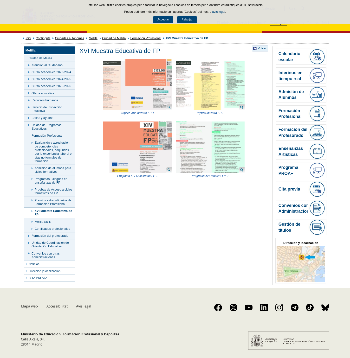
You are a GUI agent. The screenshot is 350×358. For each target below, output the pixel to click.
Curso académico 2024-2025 (51, 79)
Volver (262, 48)
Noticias (33, 264)
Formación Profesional (145, 38)
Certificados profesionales (52, 228)
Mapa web (29, 306)
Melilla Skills (43, 222)
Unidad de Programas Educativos (46, 126)
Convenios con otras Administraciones (46, 255)
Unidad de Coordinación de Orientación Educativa (50, 244)
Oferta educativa (43, 93)
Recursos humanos (45, 100)
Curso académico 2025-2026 (51, 86)
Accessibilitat (57, 306)
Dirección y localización (44, 271)
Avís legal (83, 306)
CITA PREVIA (37, 278)
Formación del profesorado (50, 235)
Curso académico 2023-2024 (51, 72)
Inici (28, 38)
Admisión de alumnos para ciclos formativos (53, 169)
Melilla (93, 38)
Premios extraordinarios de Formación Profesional (53, 202)
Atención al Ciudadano (47, 65)
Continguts (43, 38)
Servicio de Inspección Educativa (47, 109)
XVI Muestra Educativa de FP (53, 212)
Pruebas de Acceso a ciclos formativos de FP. (53, 191)
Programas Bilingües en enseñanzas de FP (51, 180)
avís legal (218, 11)
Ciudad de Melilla (114, 38)
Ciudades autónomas (69, 38)
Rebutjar (187, 19)
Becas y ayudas (42, 118)
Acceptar (163, 19)
